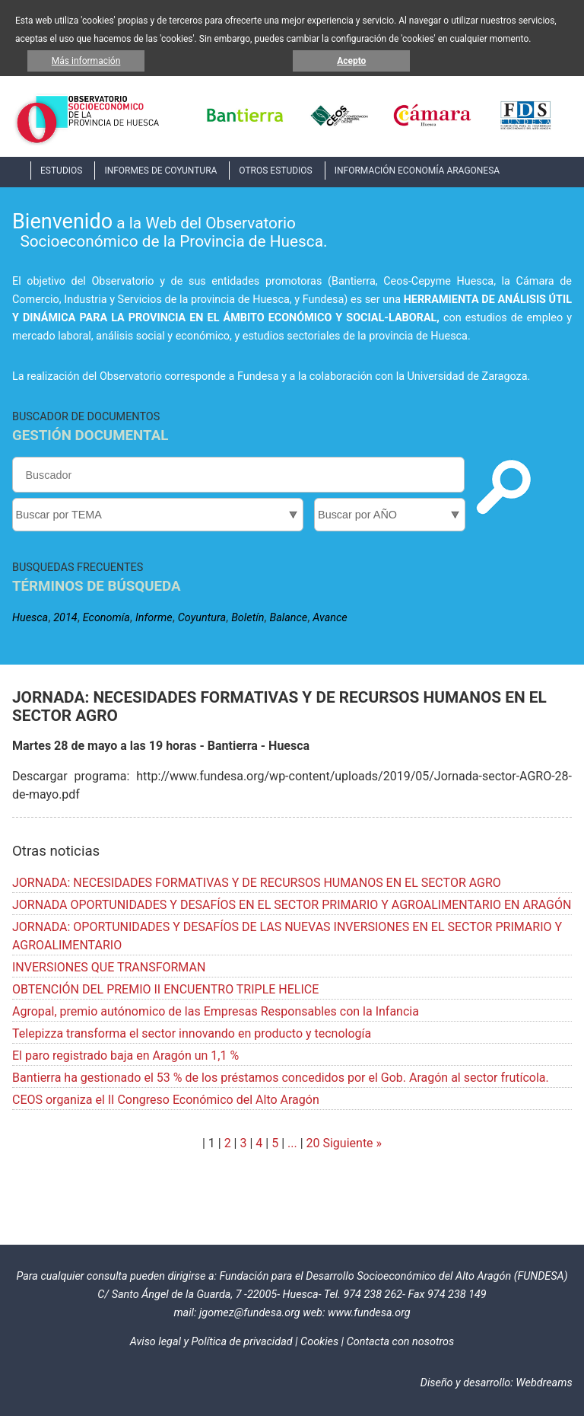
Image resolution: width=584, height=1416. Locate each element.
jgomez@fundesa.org (249, 1312)
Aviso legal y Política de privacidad (211, 1341)
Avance (330, 617)
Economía (106, 617)
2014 (65, 617)
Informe (154, 617)
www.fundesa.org (369, 1312)
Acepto (351, 61)
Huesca (30, 617)
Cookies (319, 1341)
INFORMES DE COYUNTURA (160, 170)
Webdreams (544, 1382)
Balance (288, 617)
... (292, 1143)
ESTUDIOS (61, 170)
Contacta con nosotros (401, 1341)
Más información (86, 61)
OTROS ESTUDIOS (275, 170)
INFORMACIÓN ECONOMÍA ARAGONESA (417, 170)
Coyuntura (202, 617)
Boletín (247, 617)
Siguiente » (351, 1143)
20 (313, 1143)
